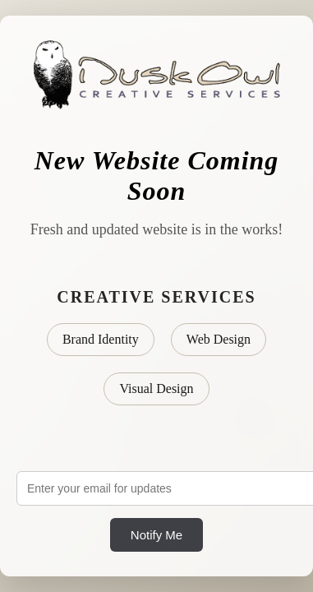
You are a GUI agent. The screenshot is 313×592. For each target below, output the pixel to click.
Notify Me (156, 535)
